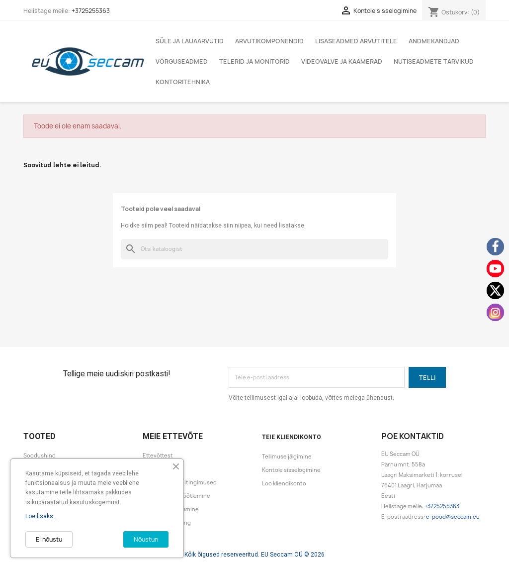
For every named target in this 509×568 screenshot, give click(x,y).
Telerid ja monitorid (254, 61)
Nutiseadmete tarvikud (434, 61)
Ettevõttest (158, 455)
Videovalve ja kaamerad (341, 61)
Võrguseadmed (182, 61)
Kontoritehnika (183, 82)
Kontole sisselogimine (291, 469)
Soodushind (39, 455)
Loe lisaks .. (41, 516)
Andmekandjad (434, 41)
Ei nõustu (49, 539)
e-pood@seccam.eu (453, 516)
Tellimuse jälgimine (287, 456)
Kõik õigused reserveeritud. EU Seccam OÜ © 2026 (254, 554)
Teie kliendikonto (291, 437)
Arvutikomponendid (269, 41)
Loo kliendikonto (284, 483)
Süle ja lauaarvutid (190, 41)
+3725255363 (91, 10)
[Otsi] (254, 249)
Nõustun (146, 539)
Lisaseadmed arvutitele (356, 41)
